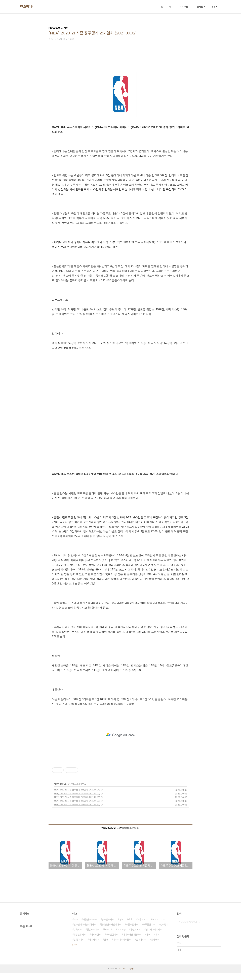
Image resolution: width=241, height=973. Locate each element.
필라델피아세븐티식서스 (85, 924)
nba (76, 919)
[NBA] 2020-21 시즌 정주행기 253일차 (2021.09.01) (77, 797)
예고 (157, 934)
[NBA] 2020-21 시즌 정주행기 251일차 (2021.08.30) (77, 804)
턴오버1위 (26, 7)
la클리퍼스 (142, 919)
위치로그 (201, 6)
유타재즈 (155, 939)
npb (121, 919)
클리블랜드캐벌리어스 (111, 924)
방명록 (215, 6)
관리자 (131, 968)
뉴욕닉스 (78, 929)
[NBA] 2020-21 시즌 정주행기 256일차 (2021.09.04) (77, 790)
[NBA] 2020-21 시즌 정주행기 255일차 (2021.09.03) (77, 793)
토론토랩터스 (132, 924)
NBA (56, 784)
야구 (148, 934)
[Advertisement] (120, 734)
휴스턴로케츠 (108, 919)
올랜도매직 (136, 929)
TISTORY (121, 968)
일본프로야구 (93, 929)
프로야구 (121, 929)
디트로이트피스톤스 (122, 939)
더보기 (74, 945)
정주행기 (164, 924)
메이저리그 (94, 939)
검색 (217, 922)
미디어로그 (185, 6)
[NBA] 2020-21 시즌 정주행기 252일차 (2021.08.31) (77, 801)
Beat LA (108, 929)
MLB (130, 919)
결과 (106, 939)
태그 (171, 6)
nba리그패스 (158, 919)
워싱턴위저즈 (80, 934)
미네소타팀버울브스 (132, 934)
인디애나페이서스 (154, 929)
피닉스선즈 (96, 934)
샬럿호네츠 (79, 939)
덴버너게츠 (141, 939)
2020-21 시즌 (65, 784)
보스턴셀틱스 (112, 934)
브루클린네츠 (149, 924)
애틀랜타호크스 (90, 919)
